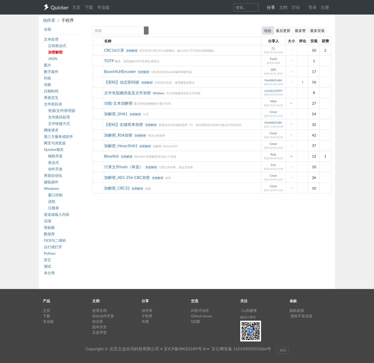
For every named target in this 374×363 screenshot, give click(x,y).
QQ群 (195, 321)
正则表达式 (57, 45)
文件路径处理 (59, 117)
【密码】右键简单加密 (124, 124)
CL (273, 48)
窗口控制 (55, 195)
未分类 (49, 273)
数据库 (49, 234)
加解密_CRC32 (117, 188)
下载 (89, 7)
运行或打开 (53, 247)
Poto (273, 154)
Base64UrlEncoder (120, 71)
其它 (47, 260)
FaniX (273, 58)
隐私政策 (297, 310)
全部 (47, 29)
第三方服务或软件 (58, 136)
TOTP (109, 60)
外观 (145, 321)
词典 (47, 84)
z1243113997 (273, 90)
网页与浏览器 (55, 143)
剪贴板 (49, 227)
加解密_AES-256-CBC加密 (127, 177)
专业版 (103, 7)
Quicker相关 (54, 149)
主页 (76, 7)
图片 (47, 65)
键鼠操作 (51, 182)
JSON (52, 58)
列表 (47, 78)
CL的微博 (249, 310)
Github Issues (201, 316)
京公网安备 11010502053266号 (241, 348)
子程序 (147, 316)
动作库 (49, 20)
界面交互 (51, 97)
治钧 (273, 69)
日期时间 (51, 91)
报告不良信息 (301, 316)
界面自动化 (53, 175)
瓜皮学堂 (99, 332)
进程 (51, 201)
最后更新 (283, 30)
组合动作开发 (103, 316)
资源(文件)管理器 (61, 110)
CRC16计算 (114, 50)
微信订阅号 (248, 317)
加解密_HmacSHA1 (121, 145)
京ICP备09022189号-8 (185, 348)
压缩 (47, 221)
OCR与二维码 (55, 240)
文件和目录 (53, 104)
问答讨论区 (200, 310)
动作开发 (55, 169)
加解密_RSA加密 (118, 135)
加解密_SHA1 (116, 113)
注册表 (53, 208)
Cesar (273, 111)
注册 (325, 7)
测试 (47, 266)
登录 (312, 7)
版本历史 (99, 327)
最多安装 (317, 30)
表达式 (53, 162)
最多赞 (300, 30)
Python (49, 253)
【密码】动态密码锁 (122, 82)
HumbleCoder (273, 80)
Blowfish (112, 156)
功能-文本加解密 (119, 103)
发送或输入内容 (56, 214)
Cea (273, 164)
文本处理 (51, 39)
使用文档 (99, 310)
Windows (51, 188)
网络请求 (51, 130)
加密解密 (55, 52)
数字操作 (51, 71)
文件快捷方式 (59, 123)
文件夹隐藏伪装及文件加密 (128, 92)
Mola (273, 101)
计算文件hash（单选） (124, 166)
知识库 (97, 321)
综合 (267, 30)
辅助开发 (55, 156)
